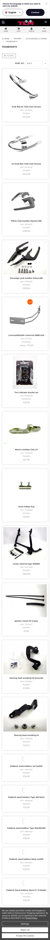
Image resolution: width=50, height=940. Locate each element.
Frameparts (12, 41)
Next (20, 745)
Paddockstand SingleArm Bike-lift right (26, 691)
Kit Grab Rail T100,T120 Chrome (26, 164)
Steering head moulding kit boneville (26, 443)
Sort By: (20, 63)
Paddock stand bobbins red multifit (26, 505)
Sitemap (32, 903)
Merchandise (9, 876)
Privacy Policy (31, 918)
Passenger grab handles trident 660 (26, 226)
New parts (8, 883)
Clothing (7, 873)
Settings (25, 923)
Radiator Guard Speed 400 (26, 722)
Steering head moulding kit (26, 474)
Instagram (34, 866)
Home (6, 39)
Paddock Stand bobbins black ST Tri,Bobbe (26, 629)
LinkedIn (33, 873)
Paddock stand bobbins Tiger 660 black (26, 536)
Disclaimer (33, 900)
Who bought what (6, 902)
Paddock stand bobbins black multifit (26, 598)
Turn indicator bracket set (26, 288)
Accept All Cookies (25, 935)
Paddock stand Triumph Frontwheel (26, 660)
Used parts (8, 886)
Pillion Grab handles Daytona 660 (26, 195)
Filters (9, 56)
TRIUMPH (17, 39)
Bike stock (8, 869)
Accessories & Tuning (36, 39)
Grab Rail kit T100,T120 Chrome (26, 107)
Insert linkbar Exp (26, 350)
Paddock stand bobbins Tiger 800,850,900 (26, 567)
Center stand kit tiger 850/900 (26, 381)
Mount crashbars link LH (26, 319)
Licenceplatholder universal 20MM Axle (26, 257)
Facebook (34, 863)
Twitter (33, 869)
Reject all (25, 929)
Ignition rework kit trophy (26, 412)
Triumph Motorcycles (12, 866)
